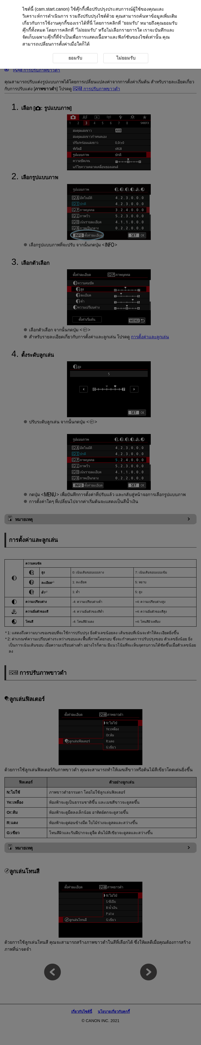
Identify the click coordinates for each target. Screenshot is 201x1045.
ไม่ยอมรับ (85, 30)
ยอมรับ (130, 23)
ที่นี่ (89, 23)
